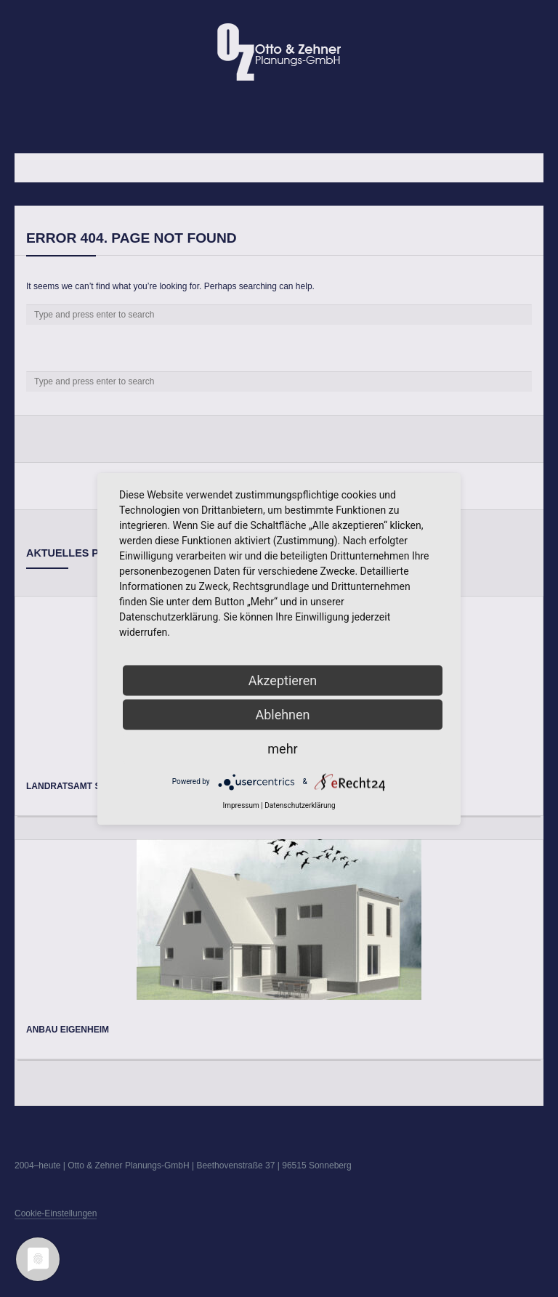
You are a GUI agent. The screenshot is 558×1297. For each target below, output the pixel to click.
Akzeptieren (283, 679)
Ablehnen (282, 714)
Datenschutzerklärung (299, 805)
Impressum (240, 805)
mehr (282, 748)
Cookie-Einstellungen (56, 1213)
